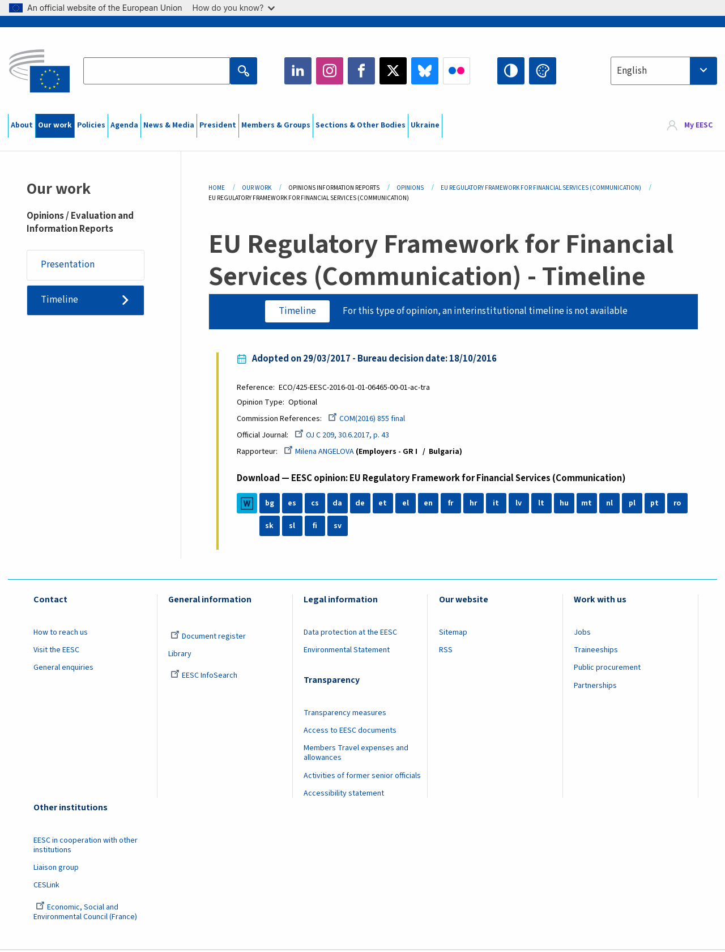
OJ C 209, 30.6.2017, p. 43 (343, 435)
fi (316, 527)
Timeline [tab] (297, 311)
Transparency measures (345, 713)
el (406, 504)
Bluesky (424, 70)
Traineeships (596, 650)
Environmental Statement (347, 650)
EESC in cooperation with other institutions (85, 845)
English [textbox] (632, 71)
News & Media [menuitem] (168, 125)
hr (475, 504)
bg (270, 504)
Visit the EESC (56, 650)
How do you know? (234, 7)
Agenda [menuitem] (124, 125)
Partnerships (595, 686)
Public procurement (607, 668)
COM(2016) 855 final (367, 419)
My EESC (698, 125)
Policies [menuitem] (91, 125)
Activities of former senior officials (362, 776)
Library (179, 654)
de (361, 504)
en (429, 504)
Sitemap (453, 633)
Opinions (410, 188)
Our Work (256, 188)
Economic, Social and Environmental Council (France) (86, 912)
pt (655, 504)
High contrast (510, 70)
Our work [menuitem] (55, 125)
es (293, 504)
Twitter (393, 70)
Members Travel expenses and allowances (356, 753)
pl (633, 504)
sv (339, 527)
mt (587, 504)
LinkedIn (298, 70)
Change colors (542, 70)
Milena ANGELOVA (320, 452)
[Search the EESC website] (156, 70)
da (338, 504)
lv (520, 504)
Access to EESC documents (350, 731)
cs (316, 504)
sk (270, 527)
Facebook (361, 70)
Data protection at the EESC (350, 633)
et (383, 504)
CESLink (46, 886)
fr (452, 504)
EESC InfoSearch (203, 676)
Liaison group (56, 868)
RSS (446, 650)
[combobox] (664, 71)
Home (216, 188)
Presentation (68, 265)
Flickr (456, 70)
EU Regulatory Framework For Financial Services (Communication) (541, 188)
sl (293, 527)
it (497, 504)
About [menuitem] (22, 125)
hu (565, 504)
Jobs (582, 633)
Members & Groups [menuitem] (275, 125)
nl (610, 504)
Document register (208, 637)
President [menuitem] (217, 125)
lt (542, 504)
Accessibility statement (344, 794)
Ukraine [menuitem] (425, 125)
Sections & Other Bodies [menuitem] (360, 125)
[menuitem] (690, 126)
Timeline (59, 300)
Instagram (329, 70)
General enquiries (63, 668)
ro (679, 504)
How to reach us (60, 633)
